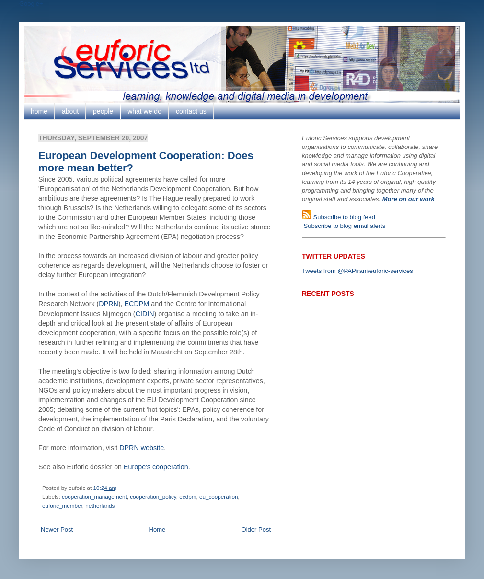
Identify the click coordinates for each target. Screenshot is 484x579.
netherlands (100, 505)
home (39, 111)
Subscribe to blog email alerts (343, 225)
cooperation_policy (153, 496)
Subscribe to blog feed (343, 217)
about (70, 111)
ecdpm (187, 496)
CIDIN (145, 314)
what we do (144, 111)
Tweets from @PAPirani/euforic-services (357, 270)
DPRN (108, 303)
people (103, 111)
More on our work (408, 199)
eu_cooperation (218, 496)
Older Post (256, 529)
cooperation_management (94, 496)
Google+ (31, 3)
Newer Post (57, 529)
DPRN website (141, 448)
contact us (191, 111)
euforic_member (62, 505)
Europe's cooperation (156, 467)
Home (157, 529)
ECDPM (137, 303)
